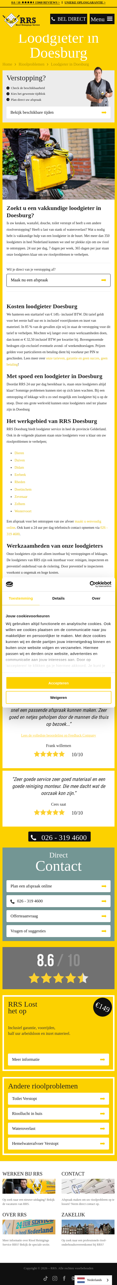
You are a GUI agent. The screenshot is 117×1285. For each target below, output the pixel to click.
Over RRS (14, 1214)
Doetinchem (22, 489)
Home (7, 64)
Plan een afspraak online (31, 886)
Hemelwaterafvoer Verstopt (35, 1143)
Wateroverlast (23, 1128)
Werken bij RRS (22, 1174)
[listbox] (93, 1280)
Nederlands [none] (89, 1280)
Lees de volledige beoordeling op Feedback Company (58, 735)
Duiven (19, 460)
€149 (102, 1007)
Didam (19, 467)
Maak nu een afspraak (29, 280)
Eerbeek (20, 475)
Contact (73, 1174)
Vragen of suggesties (28, 931)
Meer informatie (25, 1059)
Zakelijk (73, 1214)
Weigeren (58, 697)
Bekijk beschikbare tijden (32, 112)
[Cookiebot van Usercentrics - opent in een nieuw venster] (89, 584)
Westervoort (22, 511)
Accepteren (58, 683)
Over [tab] (96, 598)
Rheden (19, 482)
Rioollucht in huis (27, 1113)
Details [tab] (58, 598)
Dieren (19, 453)
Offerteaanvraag (24, 916)
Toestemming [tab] (21, 598)
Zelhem (19, 504)
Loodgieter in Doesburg (70, 64)
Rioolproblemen (31, 64)
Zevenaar (20, 497)
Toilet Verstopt (24, 1098)
